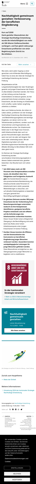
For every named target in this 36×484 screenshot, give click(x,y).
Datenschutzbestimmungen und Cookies (16, 460)
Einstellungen (17, 468)
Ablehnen (17, 474)
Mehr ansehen (24, 64)
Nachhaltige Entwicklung (22, 403)
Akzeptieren (17, 480)
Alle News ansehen (18, 330)
